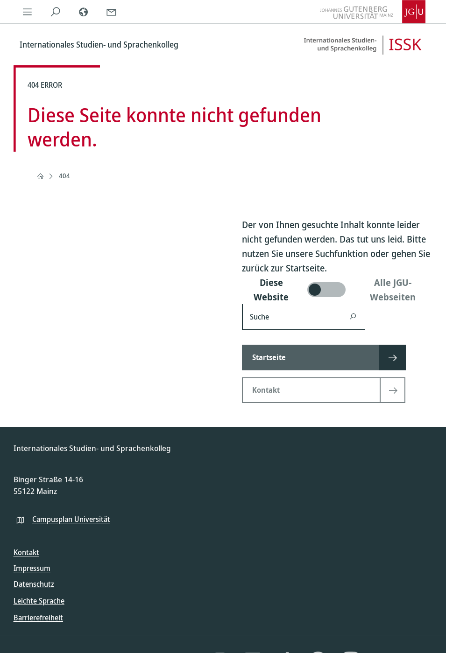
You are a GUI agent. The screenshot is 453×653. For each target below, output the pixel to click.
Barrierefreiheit (38, 617)
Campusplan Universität (71, 519)
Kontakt (26, 552)
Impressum (32, 568)
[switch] (337, 289)
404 (64, 175)
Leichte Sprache (39, 601)
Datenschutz (34, 584)
